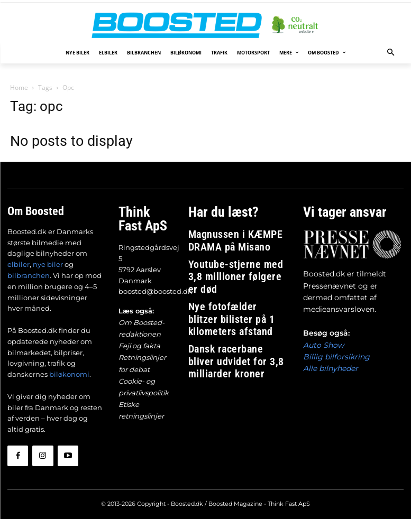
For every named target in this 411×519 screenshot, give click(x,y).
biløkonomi (69, 373)
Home (19, 87)
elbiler (18, 263)
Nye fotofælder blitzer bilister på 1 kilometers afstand (236, 281)
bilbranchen (28, 274)
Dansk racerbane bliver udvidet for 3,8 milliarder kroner (238, 305)
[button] (390, 53)
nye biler (48, 263)
